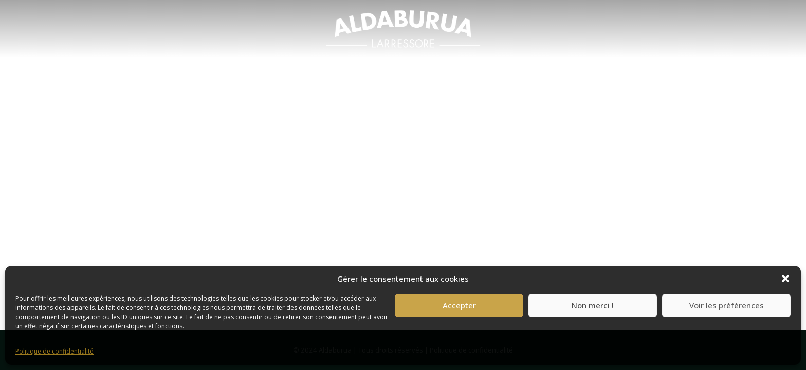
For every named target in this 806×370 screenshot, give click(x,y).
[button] (785, 278)
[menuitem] (403, 29)
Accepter (459, 305)
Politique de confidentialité (54, 351)
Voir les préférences (726, 305)
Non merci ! (593, 305)
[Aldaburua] (403, 28)
